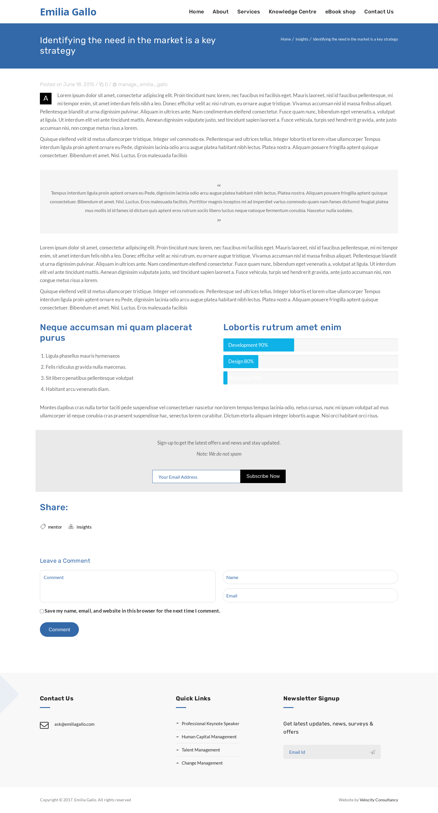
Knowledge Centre (293, 11)
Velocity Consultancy (379, 799)
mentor (55, 526)
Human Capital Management (209, 736)
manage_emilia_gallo (142, 84)
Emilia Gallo (68, 11)
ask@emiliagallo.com (74, 724)
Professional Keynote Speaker (210, 723)
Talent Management (201, 749)
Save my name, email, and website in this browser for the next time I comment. (132, 611)
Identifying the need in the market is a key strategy (355, 39)
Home (196, 11)
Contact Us (379, 11)
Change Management (202, 762)
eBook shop (340, 11)
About (221, 11)
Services (248, 11)
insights (302, 39)
